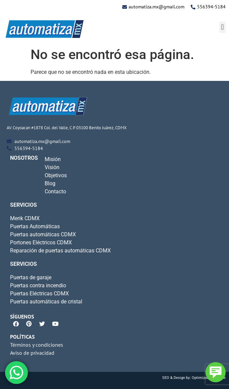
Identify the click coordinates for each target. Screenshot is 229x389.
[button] (222, 27)
